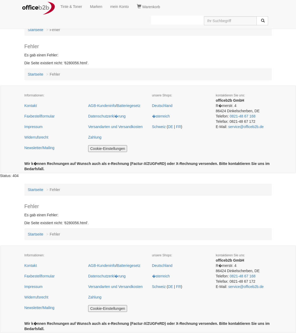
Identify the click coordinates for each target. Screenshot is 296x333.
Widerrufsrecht (36, 137)
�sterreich (161, 116)
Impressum (33, 127)
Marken (96, 6)
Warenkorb (148, 6)
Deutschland (162, 106)
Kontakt (30, 106)
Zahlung (95, 137)
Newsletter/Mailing (39, 148)
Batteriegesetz (129, 106)
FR (178, 127)
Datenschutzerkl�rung (107, 116)
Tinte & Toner (71, 6)
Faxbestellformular (39, 116)
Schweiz (159, 127)
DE (170, 127)
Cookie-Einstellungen (107, 148)
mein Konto (119, 6)
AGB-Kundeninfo (102, 106)
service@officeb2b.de (246, 127)
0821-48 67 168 (242, 116)
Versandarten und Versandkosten (115, 127)
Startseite (35, 30)
